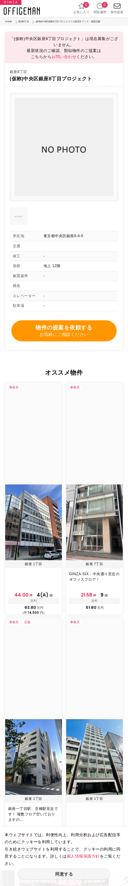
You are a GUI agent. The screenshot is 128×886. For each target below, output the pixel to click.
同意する (64, 874)
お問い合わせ (63, 56)
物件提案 (117, 8)
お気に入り (81, 8)
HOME (8, 21)
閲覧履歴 (100, 8)
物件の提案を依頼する (64, 331)
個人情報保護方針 (83, 856)
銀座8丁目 (23, 21)
